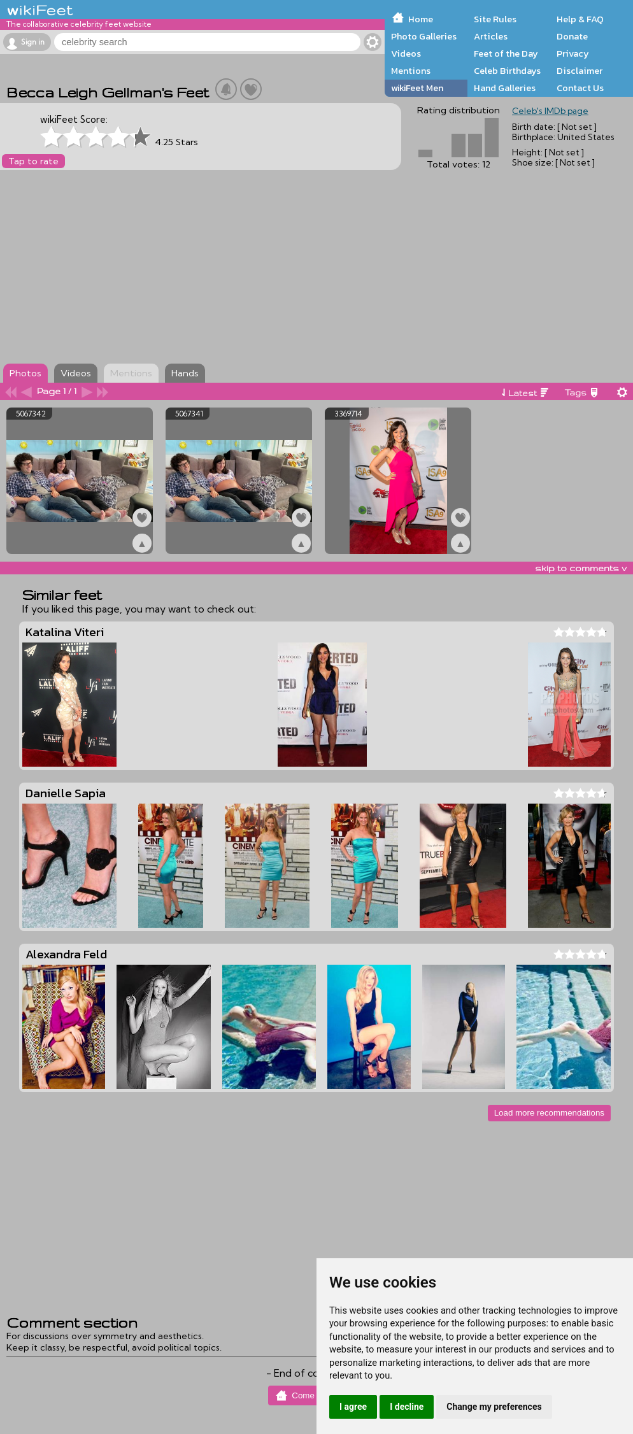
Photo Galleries (424, 36)
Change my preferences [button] (493, 1407)
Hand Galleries (505, 88)
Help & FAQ (580, 19)
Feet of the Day (506, 53)
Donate (572, 36)
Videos (406, 53)
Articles (491, 36)
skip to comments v (581, 568)
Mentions (410, 71)
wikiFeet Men (417, 88)
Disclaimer (579, 71)
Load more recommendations (549, 1113)
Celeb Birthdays (507, 71)
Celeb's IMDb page (550, 111)
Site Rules (495, 19)
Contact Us (580, 88)
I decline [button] (406, 1407)
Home (420, 19)
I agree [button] (353, 1407)
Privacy (573, 53)
